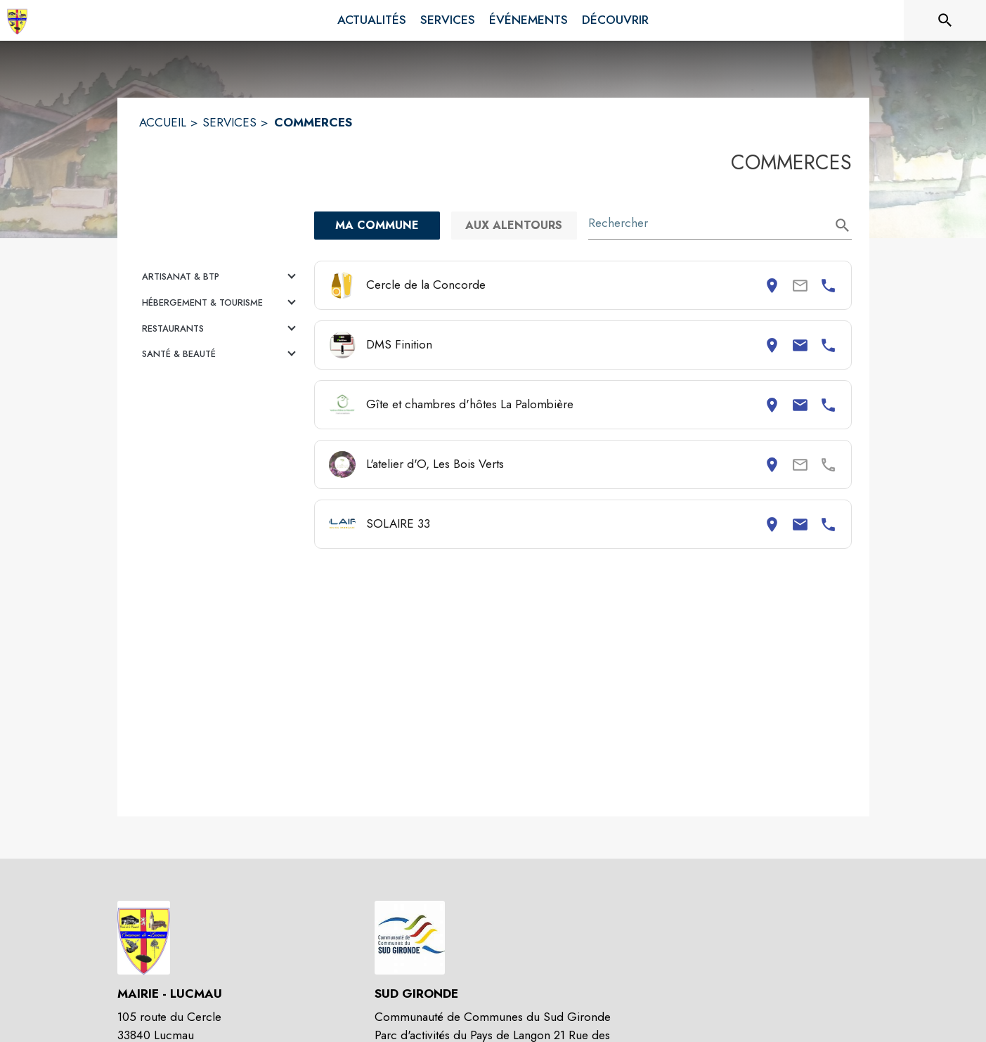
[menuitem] (371, 20)
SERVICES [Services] (229, 122)
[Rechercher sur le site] (945, 20)
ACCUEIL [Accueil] (162, 122)
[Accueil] (17, 20)
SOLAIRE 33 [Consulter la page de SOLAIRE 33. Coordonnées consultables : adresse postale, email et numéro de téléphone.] (398, 523)
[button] (221, 277)
